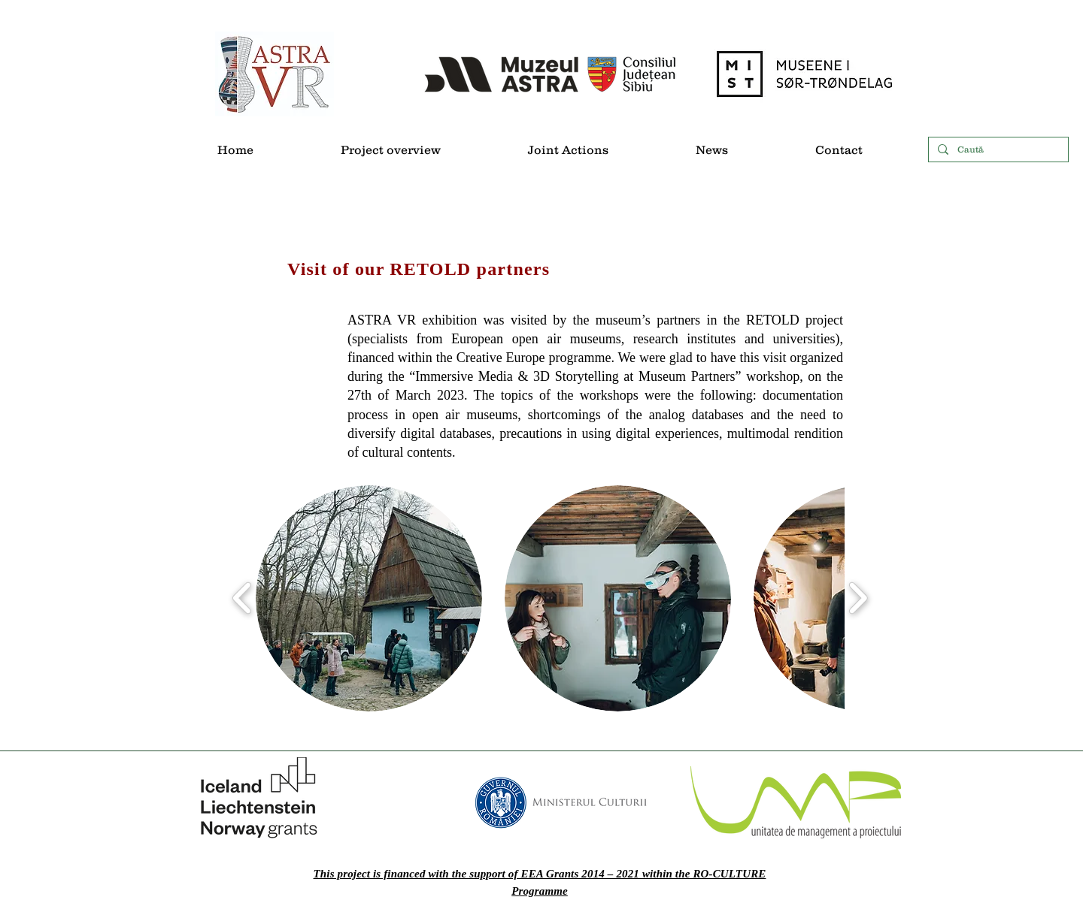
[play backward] (242, 598)
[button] (369, 598)
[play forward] (858, 598)
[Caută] (996, 149)
